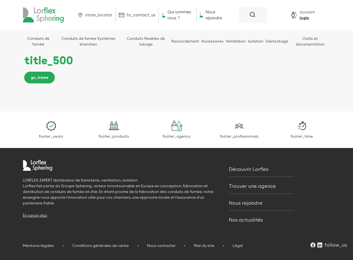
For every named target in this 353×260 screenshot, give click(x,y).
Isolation (255, 41)
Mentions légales (38, 245)
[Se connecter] (303, 15)
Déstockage (277, 41)
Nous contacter (161, 245)
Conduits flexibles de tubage (146, 41)
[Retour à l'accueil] (43, 15)
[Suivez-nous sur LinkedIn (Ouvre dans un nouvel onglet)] (319, 245)
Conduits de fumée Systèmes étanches (88, 41)
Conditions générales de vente (100, 245)
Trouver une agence (252, 185)
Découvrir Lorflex (249, 168)
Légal (238, 245)
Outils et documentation (310, 41)
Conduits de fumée (38, 41)
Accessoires (212, 41)
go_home (39, 77)
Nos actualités (246, 219)
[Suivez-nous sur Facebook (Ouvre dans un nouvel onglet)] (313, 245)
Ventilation (236, 41)
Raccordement (185, 41)
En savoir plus (35, 215)
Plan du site (204, 245)
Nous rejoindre (246, 202)
